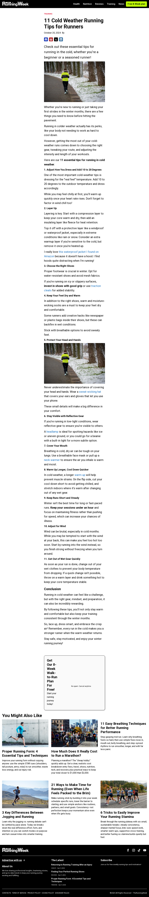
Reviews (99, 4)
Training (111, 4)
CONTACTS (6, 893)
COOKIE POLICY (48, 893)
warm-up (80, 475)
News (121, 4)
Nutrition (87, 4)
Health (76, 4)
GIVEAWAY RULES (62, 893)
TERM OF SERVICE (19, 893)
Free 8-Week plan (136, 4)
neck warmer (52, 460)
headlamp (52, 431)
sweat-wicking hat (90, 391)
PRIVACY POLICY (34, 893)
